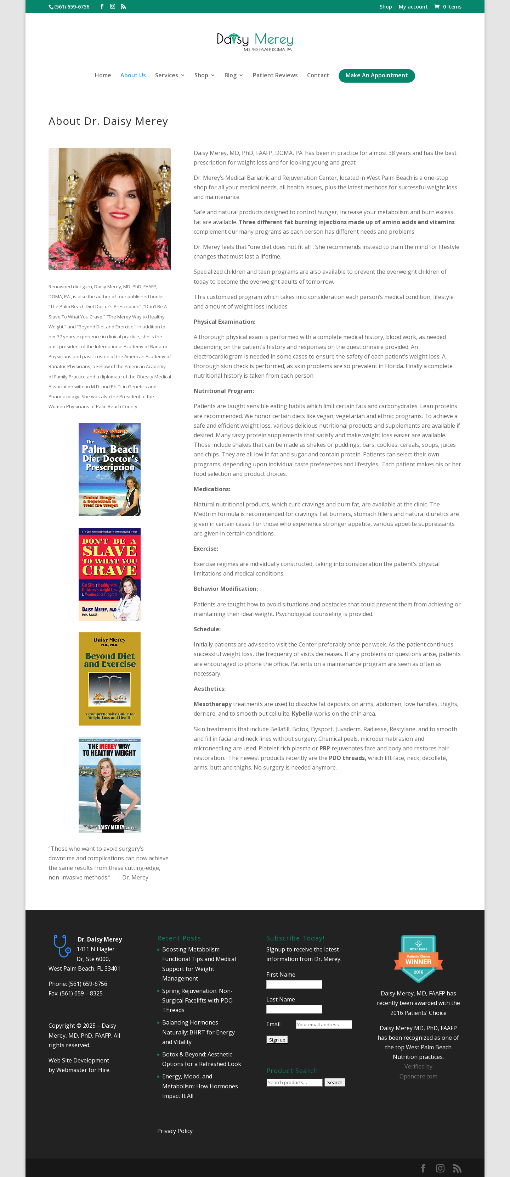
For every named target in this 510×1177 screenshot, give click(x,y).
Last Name (280, 999)
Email (273, 1024)
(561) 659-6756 (87, 984)
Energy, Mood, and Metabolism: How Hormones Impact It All (200, 1085)
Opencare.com (418, 1076)
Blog (231, 76)
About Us (133, 76)
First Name (280, 974)
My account (413, 7)
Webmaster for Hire (82, 1070)
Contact (318, 76)
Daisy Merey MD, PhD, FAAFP (418, 1028)
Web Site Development (79, 1060)
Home (103, 76)
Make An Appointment (377, 76)
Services (166, 76)
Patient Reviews (275, 76)
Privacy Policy (175, 1131)
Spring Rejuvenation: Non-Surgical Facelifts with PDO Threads (197, 1000)
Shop (386, 7)
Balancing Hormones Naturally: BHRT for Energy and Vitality (198, 1031)
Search (334, 1082)
